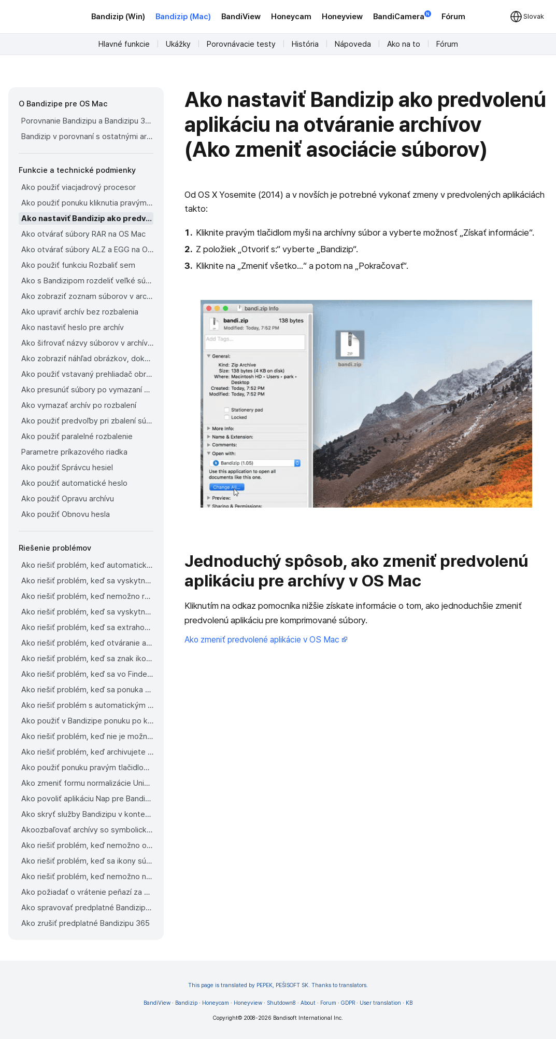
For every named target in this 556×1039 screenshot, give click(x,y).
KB (409, 1003)
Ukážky (178, 44)
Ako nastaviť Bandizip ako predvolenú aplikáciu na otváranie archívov (87, 218)
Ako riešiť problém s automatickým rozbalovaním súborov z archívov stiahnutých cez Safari (87, 705)
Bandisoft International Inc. (308, 1018)
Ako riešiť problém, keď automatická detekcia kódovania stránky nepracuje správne (87, 565)
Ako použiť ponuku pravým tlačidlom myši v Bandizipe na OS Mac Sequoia (87, 767)
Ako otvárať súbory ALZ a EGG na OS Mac (87, 249)
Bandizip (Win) (118, 16)
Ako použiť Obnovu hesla (65, 514)
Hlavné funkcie (124, 44)
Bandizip (186, 1003)
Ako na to (403, 44)
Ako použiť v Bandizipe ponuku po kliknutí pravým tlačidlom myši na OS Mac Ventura (87, 721)
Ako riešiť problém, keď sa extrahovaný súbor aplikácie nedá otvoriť (87, 627)
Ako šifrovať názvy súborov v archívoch (87, 343)
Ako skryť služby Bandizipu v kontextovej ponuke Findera (87, 814)
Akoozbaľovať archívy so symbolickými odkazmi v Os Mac (87, 830)
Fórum (453, 16)
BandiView (241, 16)
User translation (380, 1003)
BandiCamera (402, 15)
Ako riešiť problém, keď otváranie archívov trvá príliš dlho (87, 643)
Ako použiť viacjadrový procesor (78, 187)
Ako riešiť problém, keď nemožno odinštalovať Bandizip (87, 845)
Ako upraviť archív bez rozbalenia (79, 312)
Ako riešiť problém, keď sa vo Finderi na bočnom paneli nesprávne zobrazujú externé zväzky (87, 674)
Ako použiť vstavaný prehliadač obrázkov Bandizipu (87, 374)
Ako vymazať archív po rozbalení (78, 405)
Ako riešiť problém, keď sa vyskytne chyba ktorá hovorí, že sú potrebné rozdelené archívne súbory (87, 612)
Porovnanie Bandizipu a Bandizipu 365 (87, 121)
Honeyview (342, 16)
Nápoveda (353, 44)
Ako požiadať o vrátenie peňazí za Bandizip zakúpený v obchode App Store (87, 892)
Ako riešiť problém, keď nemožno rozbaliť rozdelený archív (87, 596)
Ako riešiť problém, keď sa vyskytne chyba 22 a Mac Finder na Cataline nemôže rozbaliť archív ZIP (87, 580)
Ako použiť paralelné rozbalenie (77, 436)
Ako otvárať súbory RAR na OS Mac (83, 234)
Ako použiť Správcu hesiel (67, 467)
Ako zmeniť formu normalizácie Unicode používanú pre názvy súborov (87, 783)
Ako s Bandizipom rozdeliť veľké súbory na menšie (87, 280)
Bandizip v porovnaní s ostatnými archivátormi (87, 136)
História (305, 44)
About (308, 1003)
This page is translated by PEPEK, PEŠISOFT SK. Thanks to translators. (278, 985)
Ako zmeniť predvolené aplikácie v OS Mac (266, 640)
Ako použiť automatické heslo (74, 483)
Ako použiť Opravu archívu (67, 498)
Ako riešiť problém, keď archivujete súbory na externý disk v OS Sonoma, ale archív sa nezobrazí (87, 752)
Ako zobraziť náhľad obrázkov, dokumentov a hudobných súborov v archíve (87, 358)
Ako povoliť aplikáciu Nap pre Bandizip (87, 798)
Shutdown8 (281, 1003)
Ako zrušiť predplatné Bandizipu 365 (85, 923)
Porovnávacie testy (241, 44)
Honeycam (291, 16)
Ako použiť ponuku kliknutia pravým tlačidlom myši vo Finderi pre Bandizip (87, 203)
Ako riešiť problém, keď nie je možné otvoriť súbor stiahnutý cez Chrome (87, 736)
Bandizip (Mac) (183, 16)
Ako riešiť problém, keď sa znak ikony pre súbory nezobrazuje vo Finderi (87, 658)
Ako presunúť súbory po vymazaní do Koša (87, 389)
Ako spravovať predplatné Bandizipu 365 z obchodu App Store (87, 907)
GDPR (348, 1003)
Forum (328, 1003)
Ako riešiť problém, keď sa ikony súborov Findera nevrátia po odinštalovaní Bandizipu (87, 861)
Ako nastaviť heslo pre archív (72, 327)
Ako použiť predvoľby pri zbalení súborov (87, 421)
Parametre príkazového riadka (74, 452)
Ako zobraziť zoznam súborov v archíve (87, 296)
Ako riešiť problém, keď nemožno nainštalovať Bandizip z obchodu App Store (87, 876)
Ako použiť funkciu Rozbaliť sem (78, 265)
